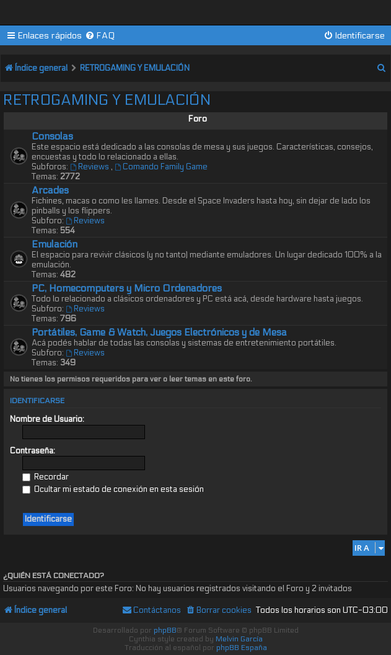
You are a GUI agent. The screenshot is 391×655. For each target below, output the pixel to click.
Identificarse (37, 400)
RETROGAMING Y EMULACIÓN (107, 100)
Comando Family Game (161, 167)
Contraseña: (32, 451)
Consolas (52, 136)
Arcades (50, 190)
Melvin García (239, 639)
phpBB (165, 630)
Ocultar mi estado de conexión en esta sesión (113, 489)
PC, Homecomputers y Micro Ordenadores (127, 288)
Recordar (45, 477)
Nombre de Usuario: (47, 419)
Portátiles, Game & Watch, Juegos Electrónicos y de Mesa (159, 332)
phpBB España (241, 647)
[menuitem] (100, 35)
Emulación (54, 244)
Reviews (90, 167)
